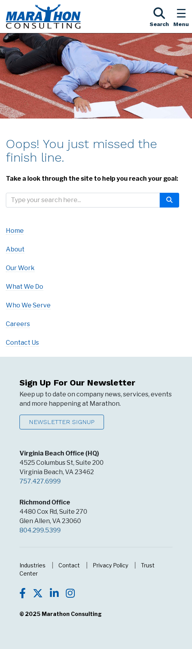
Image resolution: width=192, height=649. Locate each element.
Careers (18, 324)
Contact (69, 565)
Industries (32, 565)
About (15, 249)
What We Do (24, 286)
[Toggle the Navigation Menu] (181, 16)
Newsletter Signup (62, 422)
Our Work (20, 268)
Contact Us (22, 342)
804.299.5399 (40, 530)
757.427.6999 (40, 481)
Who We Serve (28, 305)
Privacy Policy (110, 565)
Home (15, 230)
